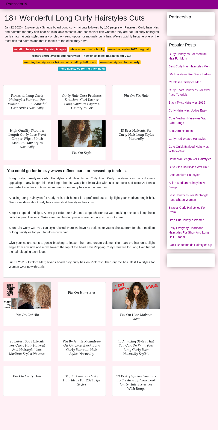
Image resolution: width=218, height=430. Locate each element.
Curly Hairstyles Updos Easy (188, 110)
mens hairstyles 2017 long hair (129, 49)
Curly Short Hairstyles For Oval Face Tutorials (189, 92)
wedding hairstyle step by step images (40, 49)
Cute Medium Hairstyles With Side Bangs (188, 121)
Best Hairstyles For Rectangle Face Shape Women (188, 197)
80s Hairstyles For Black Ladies (190, 74)
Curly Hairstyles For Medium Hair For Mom (188, 56)
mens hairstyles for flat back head (82, 68)
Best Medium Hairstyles (184, 175)
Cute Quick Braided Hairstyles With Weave (189, 149)
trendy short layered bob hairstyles (56, 55)
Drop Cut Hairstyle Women (186, 220)
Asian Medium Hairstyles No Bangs (187, 185)
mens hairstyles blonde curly (119, 62)
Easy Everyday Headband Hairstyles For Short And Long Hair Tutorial (189, 232)
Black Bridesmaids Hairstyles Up (190, 245)
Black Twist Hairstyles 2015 (187, 102)
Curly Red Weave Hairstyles (187, 138)
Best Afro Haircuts (181, 130)
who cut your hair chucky (87, 49)
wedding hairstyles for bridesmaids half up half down (60, 62)
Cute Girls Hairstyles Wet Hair (189, 167)
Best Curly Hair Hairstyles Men (189, 66)
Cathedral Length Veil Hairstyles (190, 159)
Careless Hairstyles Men (185, 82)
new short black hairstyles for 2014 (107, 55)
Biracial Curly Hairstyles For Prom (187, 210)
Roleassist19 (16, 4)
